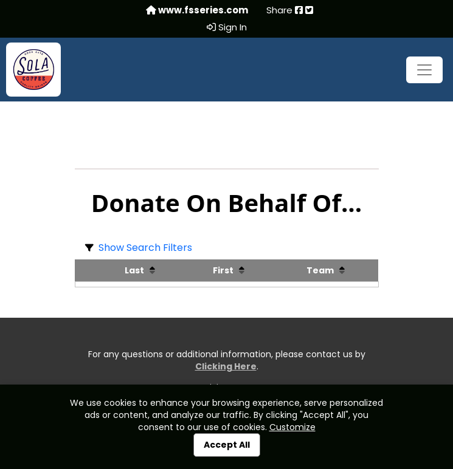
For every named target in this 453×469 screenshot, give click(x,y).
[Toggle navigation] (424, 69)
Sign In (227, 27)
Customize (292, 427)
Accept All (227, 445)
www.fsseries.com (197, 10)
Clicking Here (226, 366)
